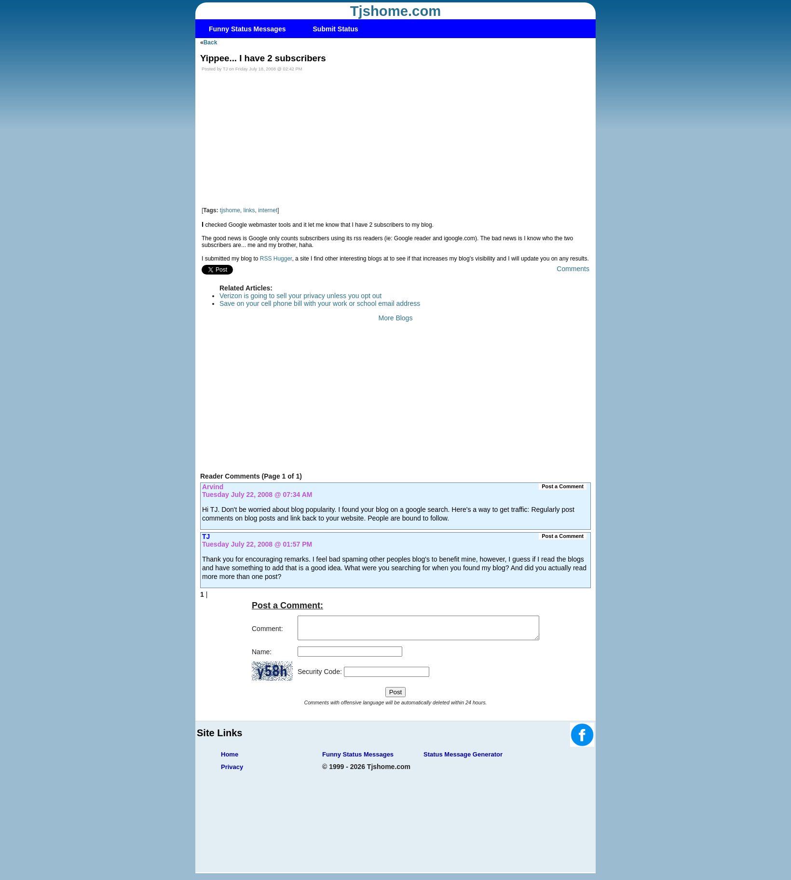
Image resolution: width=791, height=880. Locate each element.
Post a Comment (563, 486)
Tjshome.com (395, 11)
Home (229, 758)
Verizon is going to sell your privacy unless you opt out (300, 296)
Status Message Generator (463, 758)
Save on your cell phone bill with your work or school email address (319, 303)
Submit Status (335, 29)
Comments (573, 269)
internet (267, 210)
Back (211, 42)
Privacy (232, 771)
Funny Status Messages (247, 29)
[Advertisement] (395, 139)
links (249, 210)
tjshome (230, 210)
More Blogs (396, 318)
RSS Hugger (276, 258)
